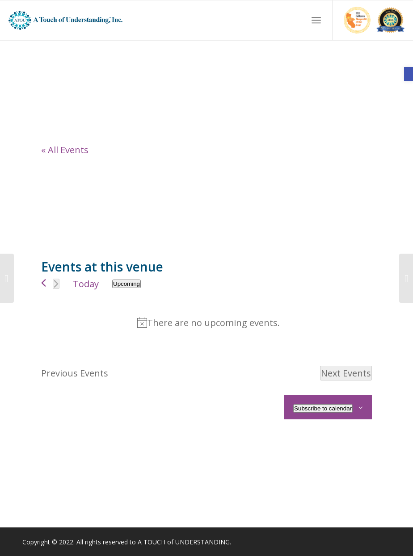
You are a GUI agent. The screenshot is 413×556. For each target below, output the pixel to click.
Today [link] (86, 284)
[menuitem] (316, 20)
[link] (408, 74)
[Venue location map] (124, 201)
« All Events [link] (64, 150)
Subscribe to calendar (323, 408)
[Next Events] (56, 284)
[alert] (208, 322)
